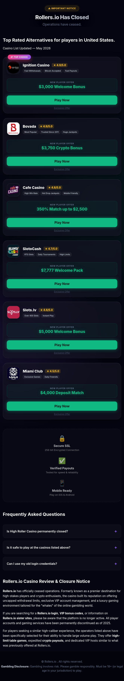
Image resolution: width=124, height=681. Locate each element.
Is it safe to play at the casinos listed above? (38, 547)
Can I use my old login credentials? (32, 564)
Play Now (62, 100)
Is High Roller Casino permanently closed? (37, 531)
